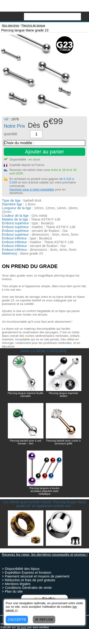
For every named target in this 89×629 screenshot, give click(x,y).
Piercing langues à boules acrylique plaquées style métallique (45, 491)
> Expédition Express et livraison (26, 572)
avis (21, 627)
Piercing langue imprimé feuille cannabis (25, 394)
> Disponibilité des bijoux (21, 569)
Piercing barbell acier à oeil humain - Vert (25, 442)
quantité (10, 134)
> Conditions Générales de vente (27, 588)
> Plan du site (12, 591)
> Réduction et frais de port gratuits (28, 580)
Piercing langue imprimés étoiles (63, 394)
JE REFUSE (44, 619)
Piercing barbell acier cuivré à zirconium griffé (63, 442)
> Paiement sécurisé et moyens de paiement (35, 576)
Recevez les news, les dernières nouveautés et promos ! (45, 554)
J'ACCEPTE (17, 619)
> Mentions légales (16, 584)
